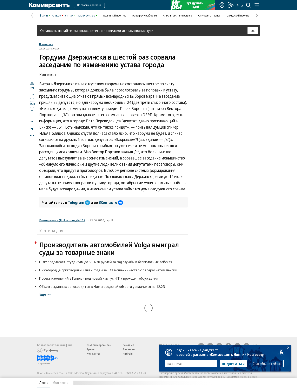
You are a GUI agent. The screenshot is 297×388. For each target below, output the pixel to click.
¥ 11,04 (69, 15)
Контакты (93, 353)
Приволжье (46, 44)
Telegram (79, 202)
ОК (253, 31)
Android (128, 353)
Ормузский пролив (238, 15)
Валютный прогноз (114, 15)
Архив (90, 349)
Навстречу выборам (144, 15)
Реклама (128, 345)
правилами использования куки (128, 30)
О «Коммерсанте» (99, 345)
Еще (45, 295)
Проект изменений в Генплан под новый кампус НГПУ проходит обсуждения (98, 278)
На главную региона (89, 5)
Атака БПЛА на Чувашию (177, 15)
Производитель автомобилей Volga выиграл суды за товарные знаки (109, 248)
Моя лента (60, 382)
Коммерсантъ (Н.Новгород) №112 (62, 220)
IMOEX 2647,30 (86, 15)
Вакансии (129, 349)
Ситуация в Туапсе (209, 15)
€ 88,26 (56, 15)
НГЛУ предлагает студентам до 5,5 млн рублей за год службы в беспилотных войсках (105, 261)
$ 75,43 (44, 15)
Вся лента (238, 383)
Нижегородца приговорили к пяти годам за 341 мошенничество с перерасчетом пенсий (108, 270)
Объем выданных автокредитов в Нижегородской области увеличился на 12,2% (102, 286)
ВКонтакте (111, 202)
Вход (240, 5)
